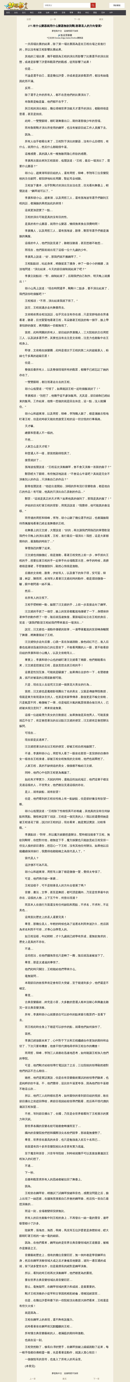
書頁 (101, 19)
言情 (63, 13)
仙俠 (47, 13)
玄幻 (24, 13)
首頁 (8, 13)
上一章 (53, 19)
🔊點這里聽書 (65, 35)
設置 (29, 19)
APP (111, 13)
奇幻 (32, 13)
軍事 (71, 13)
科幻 (87, 13)
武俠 (40, 13)
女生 (16, 13)
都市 (55, 13)
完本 (103, 13)
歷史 (79, 13)
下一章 (77, 19)
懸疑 (95, 13)
